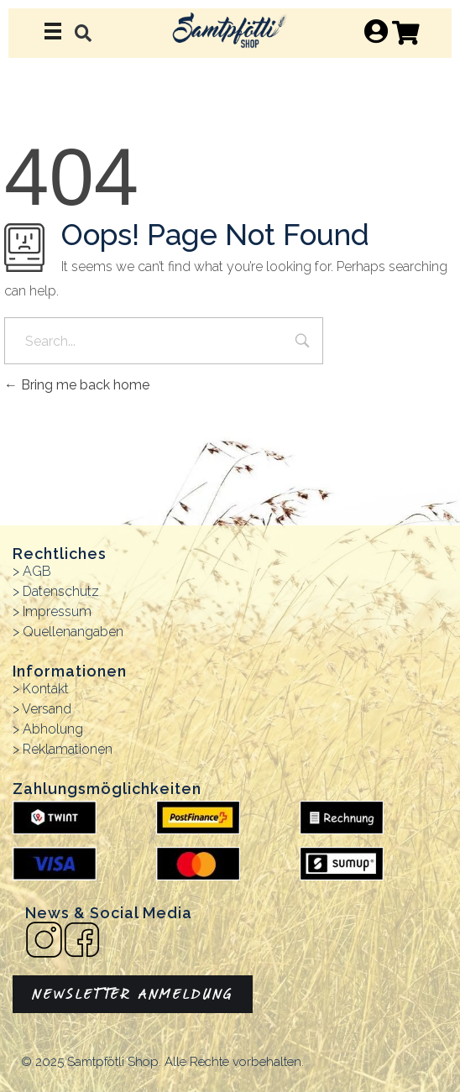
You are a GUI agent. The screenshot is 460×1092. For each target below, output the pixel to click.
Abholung (53, 729)
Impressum (57, 611)
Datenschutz (61, 591)
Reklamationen (67, 749)
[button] (83, 33)
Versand (46, 709)
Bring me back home (76, 385)
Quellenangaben (73, 632)
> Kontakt (41, 689)
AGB (37, 571)
